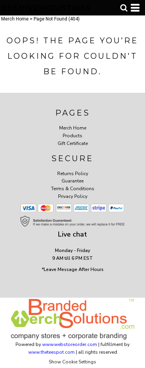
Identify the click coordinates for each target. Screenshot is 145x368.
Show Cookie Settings (72, 362)
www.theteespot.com (51, 352)
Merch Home (15, 19)
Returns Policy (72, 173)
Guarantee (72, 181)
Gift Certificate (73, 143)
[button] (124, 8)
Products (72, 136)
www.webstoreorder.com (69, 344)
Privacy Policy (72, 196)
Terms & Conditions (72, 189)
